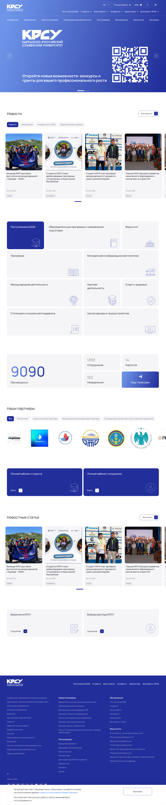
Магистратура (64, 751)
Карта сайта (12, 779)
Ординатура (64, 763)
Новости (11, 721)
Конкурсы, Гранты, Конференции (73, 714)
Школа (61, 771)
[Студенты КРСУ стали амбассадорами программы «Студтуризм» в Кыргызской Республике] (63, 166)
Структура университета (18, 706)
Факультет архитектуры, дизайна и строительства (132, 757)
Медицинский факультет (121, 753)
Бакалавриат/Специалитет (70, 747)
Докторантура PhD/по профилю (72, 759)
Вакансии (11, 714)
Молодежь (11, 741)
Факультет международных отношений (127, 749)
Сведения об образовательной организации (27, 698)
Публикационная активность (71, 706)
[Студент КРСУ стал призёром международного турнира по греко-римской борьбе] (103, 166)
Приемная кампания (67, 743)
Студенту (114, 706)
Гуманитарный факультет (121, 745)
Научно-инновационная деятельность (24, 745)
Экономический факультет (122, 737)
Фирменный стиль (15, 729)
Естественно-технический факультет (126, 733)
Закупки (10, 733)
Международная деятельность (21, 737)
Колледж (62, 767)
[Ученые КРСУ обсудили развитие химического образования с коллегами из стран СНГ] (143, 166)
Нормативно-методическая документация (77, 702)
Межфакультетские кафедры (123, 761)
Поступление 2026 (118, 702)
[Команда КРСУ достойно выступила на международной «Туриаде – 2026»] (24, 166)
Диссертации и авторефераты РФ (73, 710)
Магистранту (116, 710)
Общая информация (16, 753)
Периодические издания (18, 725)
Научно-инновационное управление (74, 718)
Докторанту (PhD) (118, 722)
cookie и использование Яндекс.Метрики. (58, 792)
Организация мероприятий (19, 717)
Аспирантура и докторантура (71, 722)
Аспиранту (114, 714)
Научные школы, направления (71, 726)
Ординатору (115, 718)
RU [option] (104, 5)
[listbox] (107, 4)
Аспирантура (64, 755)
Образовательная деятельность (21, 749)
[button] (80, 90)
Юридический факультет (121, 741)
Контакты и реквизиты (16, 709)
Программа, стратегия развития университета (27, 702)
